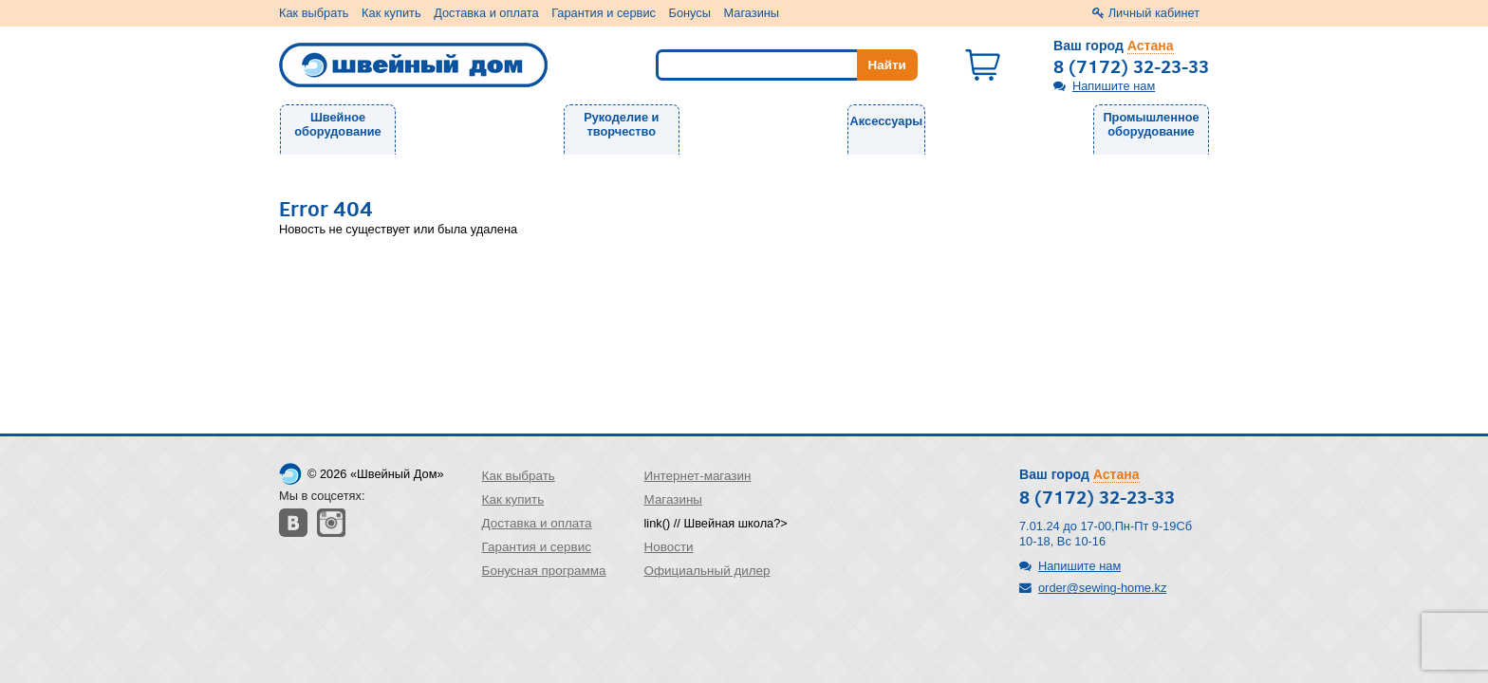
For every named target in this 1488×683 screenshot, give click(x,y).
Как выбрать (314, 13)
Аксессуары (886, 121)
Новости (669, 547)
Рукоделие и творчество (621, 124)
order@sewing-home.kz (1102, 588)
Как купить (391, 13)
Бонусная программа (544, 570)
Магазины (752, 13)
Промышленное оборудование (1151, 124)
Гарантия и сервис (603, 13)
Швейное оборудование (337, 124)
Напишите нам (1113, 86)
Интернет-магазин (698, 476)
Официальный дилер (707, 570)
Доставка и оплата (486, 13)
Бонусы (690, 13)
